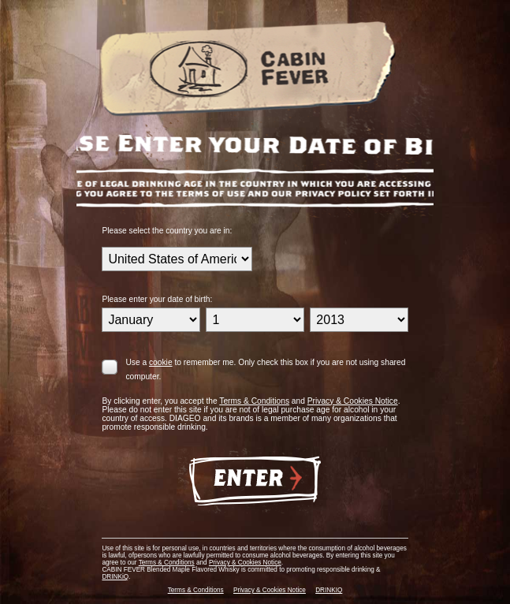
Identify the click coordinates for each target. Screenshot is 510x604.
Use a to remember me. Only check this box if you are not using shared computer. (265, 369)
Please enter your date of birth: (157, 299)
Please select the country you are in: (167, 230)
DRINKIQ (328, 590)
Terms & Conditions (254, 401)
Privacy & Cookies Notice (352, 401)
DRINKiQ (115, 576)
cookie (161, 362)
